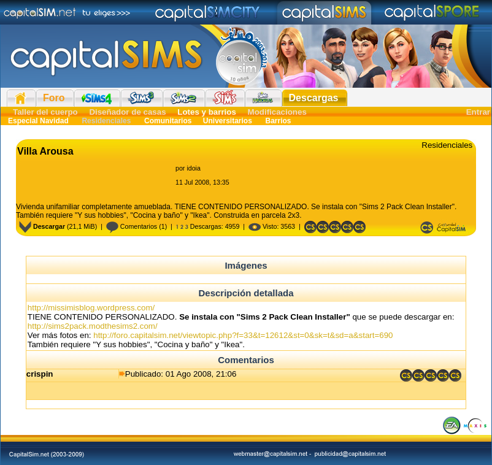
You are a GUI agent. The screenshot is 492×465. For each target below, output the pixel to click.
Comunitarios (168, 121)
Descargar (42, 226)
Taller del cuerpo (45, 112)
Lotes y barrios (206, 112)
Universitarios (227, 121)
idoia (193, 168)
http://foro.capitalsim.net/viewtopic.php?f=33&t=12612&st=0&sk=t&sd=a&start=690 (243, 335)
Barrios (277, 121)
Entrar (478, 112)
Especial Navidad (38, 121)
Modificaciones (277, 112)
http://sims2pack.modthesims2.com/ (93, 326)
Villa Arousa (45, 151)
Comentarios (131, 226)
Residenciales (106, 121)
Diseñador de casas (127, 112)
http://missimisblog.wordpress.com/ (91, 307)
